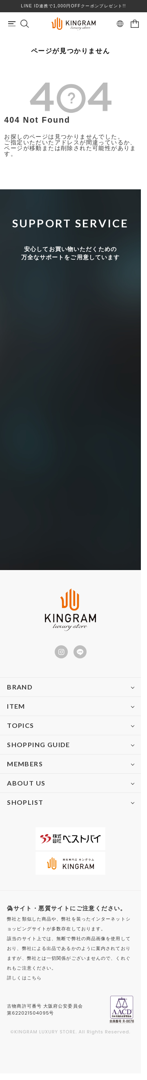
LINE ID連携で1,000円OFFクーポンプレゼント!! (73, 6)
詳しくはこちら (24, 977)
